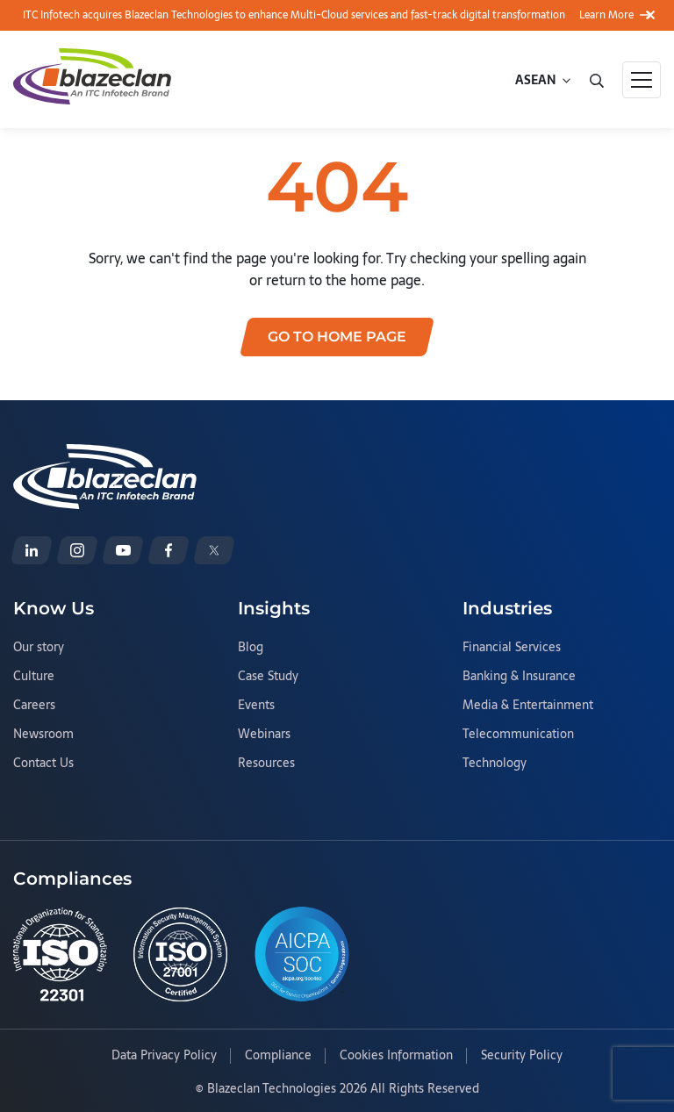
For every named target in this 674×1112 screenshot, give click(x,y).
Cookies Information (396, 1056)
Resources (266, 763)
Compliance (278, 1056)
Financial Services (511, 647)
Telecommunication (518, 734)
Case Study (268, 676)
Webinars (264, 734)
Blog (250, 647)
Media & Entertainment (527, 705)
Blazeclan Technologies (271, 1088)
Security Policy (522, 1056)
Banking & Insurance (519, 676)
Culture (33, 676)
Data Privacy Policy (164, 1056)
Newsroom (43, 734)
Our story (38, 647)
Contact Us (43, 763)
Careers (34, 705)
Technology (494, 763)
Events (256, 705)
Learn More (615, 15)
